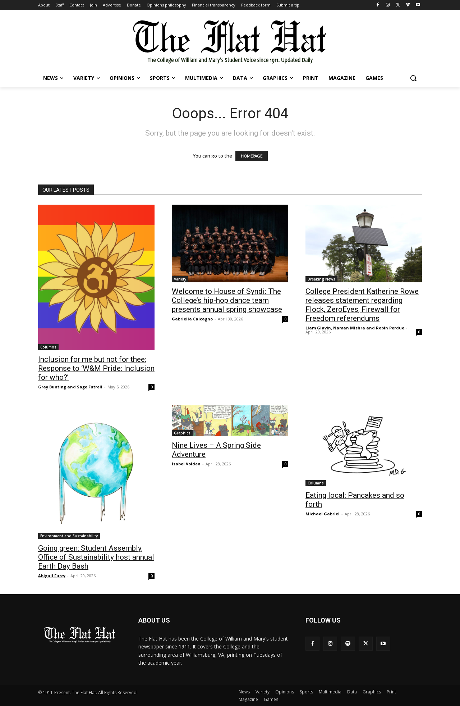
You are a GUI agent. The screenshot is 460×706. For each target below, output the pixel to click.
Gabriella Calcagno (192, 319)
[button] (413, 78)
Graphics (182, 433)
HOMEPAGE (251, 156)
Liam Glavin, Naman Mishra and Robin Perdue (354, 328)
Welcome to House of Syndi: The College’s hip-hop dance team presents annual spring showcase (227, 300)
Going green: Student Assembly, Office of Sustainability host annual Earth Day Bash (96, 557)
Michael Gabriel (322, 513)
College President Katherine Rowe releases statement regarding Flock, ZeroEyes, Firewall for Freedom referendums (362, 305)
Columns (48, 347)
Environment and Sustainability (69, 535)
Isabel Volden (186, 463)
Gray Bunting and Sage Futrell (70, 387)
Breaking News (321, 279)
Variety (180, 279)
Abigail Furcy (51, 575)
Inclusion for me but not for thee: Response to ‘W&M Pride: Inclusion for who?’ (96, 368)
